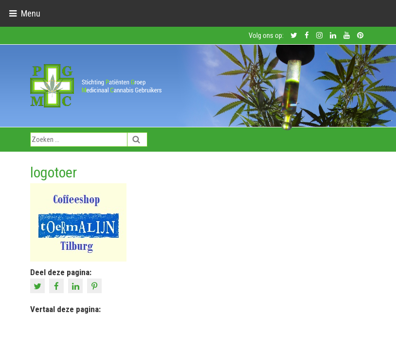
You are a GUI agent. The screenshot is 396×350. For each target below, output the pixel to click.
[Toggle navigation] (24, 13)
